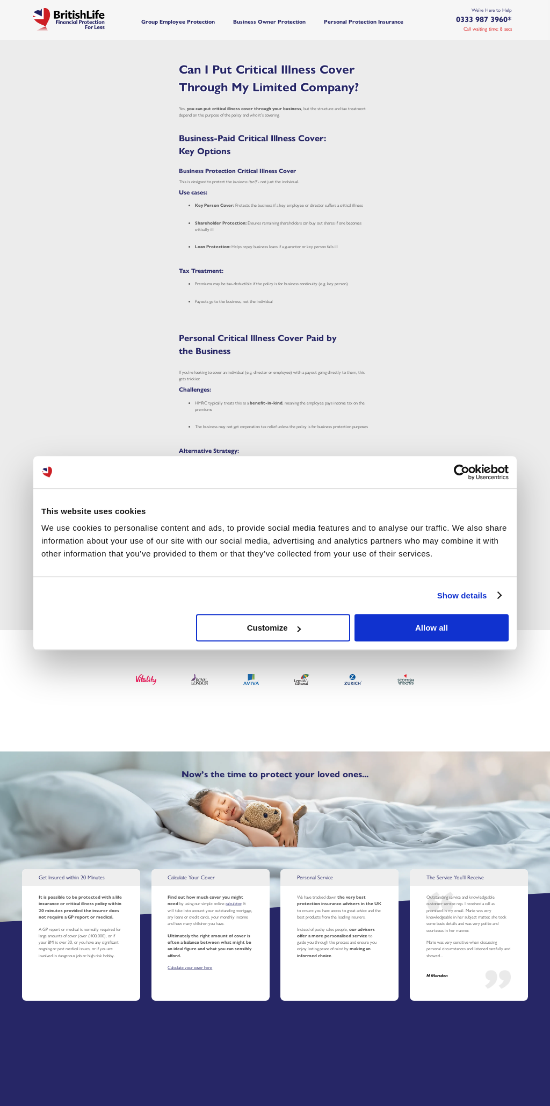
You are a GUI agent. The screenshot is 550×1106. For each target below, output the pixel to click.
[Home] (81, 19)
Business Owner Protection (269, 21)
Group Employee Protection (178, 21)
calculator (233, 903)
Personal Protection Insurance (363, 21)
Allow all (431, 627)
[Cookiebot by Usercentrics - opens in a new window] (462, 472)
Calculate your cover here (190, 967)
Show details (462, 595)
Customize (274, 627)
